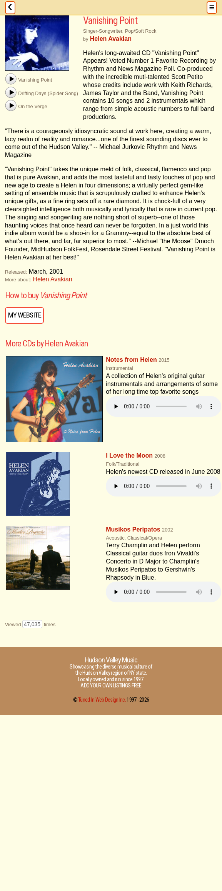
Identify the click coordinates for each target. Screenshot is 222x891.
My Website (24, 315)
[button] (11, 79)
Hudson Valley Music (111, 659)
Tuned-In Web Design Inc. (102, 700)
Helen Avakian (52, 279)
